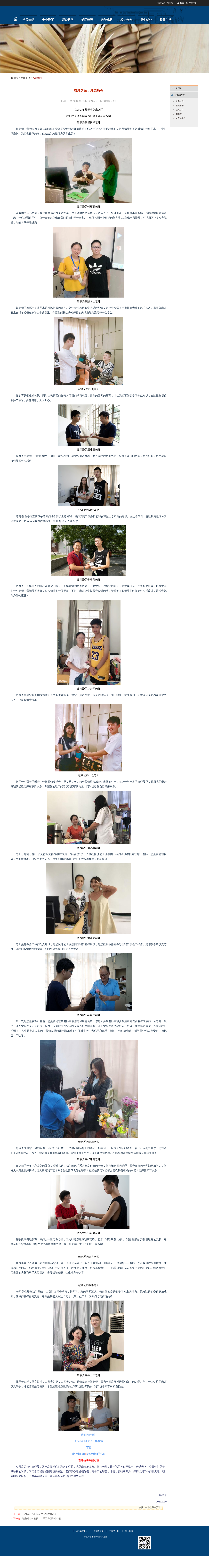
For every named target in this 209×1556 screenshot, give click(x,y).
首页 (16, 78)
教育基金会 (180, 118)
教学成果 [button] (107, 19)
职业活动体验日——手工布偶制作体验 (41, 1518)
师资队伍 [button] (67, 19)
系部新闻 (37, 78)
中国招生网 (114, 1531)
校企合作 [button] (126, 19)
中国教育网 (99, 1531)
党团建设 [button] (87, 19)
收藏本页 (154, 1507)
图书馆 (179, 114)
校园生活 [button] (165, 19)
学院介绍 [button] (28, 19)
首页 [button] (14, 19)
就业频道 (129, 1531)
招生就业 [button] (146, 19)
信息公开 (180, 110)
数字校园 (180, 101)
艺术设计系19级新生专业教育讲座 (39, 1514)
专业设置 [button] (48, 19)
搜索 (182, 3)
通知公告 (180, 105)
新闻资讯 (25, 78)
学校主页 (193, 3)
